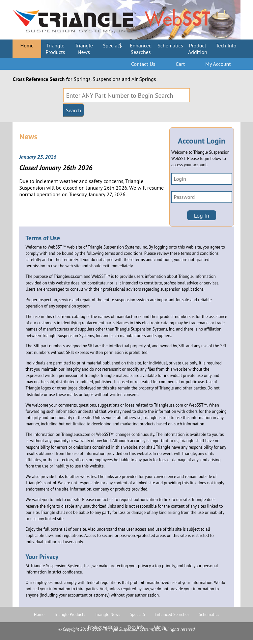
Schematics (170, 45)
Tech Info (226, 45)
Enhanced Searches (141, 48)
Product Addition (197, 48)
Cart (180, 64)
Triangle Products (55, 48)
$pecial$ (112, 45)
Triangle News (84, 48)
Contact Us (143, 64)
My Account (218, 64)
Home (26, 45)
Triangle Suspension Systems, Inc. (132, 629)
